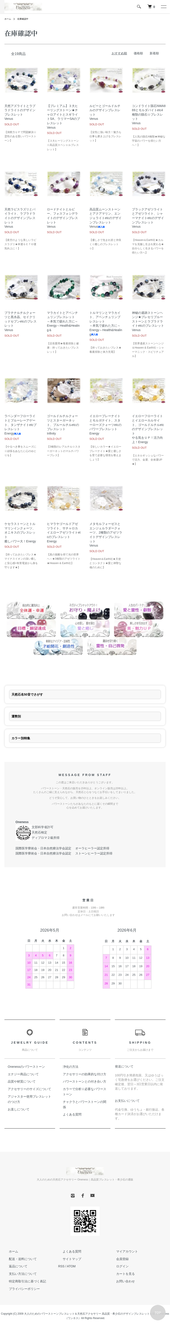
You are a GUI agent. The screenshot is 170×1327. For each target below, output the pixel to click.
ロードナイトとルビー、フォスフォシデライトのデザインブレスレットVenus (62, 218)
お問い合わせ (121, 1281)
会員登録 (118, 1259)
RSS (61, 1266)
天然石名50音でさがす (27, 694)
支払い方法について (18, 1274)
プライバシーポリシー (19, 1289)
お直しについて (18, 1109)
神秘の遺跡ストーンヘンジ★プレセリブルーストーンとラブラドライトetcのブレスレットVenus (148, 321)
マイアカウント (122, 1251)
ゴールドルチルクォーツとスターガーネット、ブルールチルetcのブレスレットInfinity (63, 424)
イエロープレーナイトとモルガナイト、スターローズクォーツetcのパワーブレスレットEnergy (105, 424)
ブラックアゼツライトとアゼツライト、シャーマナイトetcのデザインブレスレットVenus (148, 218)
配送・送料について (18, 1259)
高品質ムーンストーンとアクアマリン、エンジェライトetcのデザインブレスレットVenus (105, 218)
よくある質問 (72, 1114)
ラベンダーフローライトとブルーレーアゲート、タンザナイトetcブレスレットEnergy (20, 424)
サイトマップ (67, 1259)
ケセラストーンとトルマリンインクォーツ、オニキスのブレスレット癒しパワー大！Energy (20, 532)
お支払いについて (127, 1100)
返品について (13, 1266)
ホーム (8, 18)
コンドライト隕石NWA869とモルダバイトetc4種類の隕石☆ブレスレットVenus (149, 114)
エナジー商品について (23, 1074)
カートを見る (121, 1274)
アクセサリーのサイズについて (29, 1089)
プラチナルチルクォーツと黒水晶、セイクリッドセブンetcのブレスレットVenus (20, 321)
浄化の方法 (70, 1066)
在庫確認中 (25, 18)
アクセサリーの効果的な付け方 (84, 1074)
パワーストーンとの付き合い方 (84, 1081)
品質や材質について (22, 1081)
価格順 (138, 53)
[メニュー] (163, 6)
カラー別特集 (21, 738)
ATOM (71, 1266)
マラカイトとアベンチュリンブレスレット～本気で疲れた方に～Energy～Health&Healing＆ (63, 321)
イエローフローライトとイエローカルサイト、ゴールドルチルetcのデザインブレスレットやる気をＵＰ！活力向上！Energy (148, 429)
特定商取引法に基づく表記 (23, 1281)
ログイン (118, 1266)
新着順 (154, 53)
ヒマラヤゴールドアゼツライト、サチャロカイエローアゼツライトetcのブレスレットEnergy (64, 532)
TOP (158, 1312)
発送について (124, 1066)
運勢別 (16, 716)
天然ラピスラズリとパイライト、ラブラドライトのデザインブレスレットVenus (19, 218)
